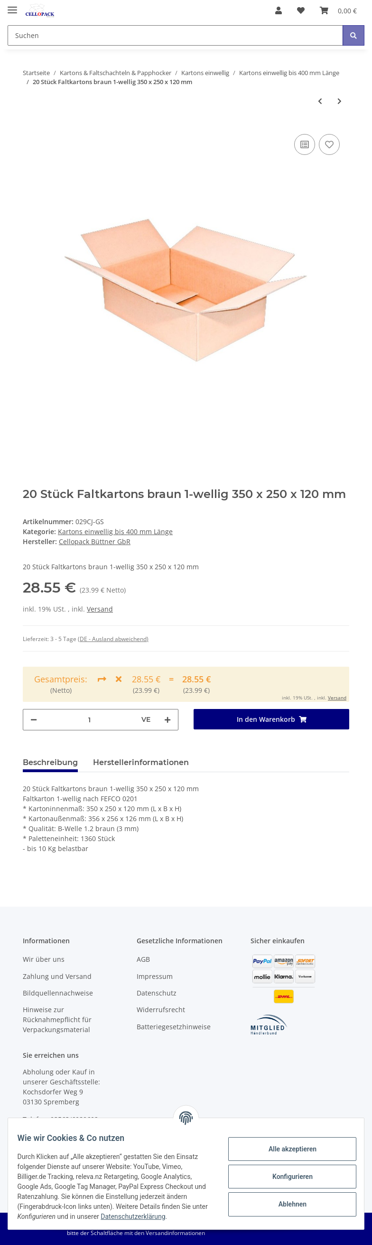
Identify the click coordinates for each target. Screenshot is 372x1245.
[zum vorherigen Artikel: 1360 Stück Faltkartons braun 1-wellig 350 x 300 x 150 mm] (320, 101)
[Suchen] (175, 35)
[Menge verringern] (33, 719)
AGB (143, 959)
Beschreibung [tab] (50, 762)
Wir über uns (44, 959)
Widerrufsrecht (161, 1009)
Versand (100, 608)
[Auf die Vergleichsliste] (304, 144)
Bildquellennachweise (58, 992)
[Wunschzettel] (300, 10)
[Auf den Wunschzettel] (329, 144)
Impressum (155, 976)
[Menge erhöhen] (167, 719)
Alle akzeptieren (286, 1144)
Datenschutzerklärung (55, 1216)
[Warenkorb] (338, 10)
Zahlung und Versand (57, 976)
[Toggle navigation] (12, 6)
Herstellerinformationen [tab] (141, 762)
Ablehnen (286, 1199)
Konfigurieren (286, 1171)
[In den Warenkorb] (271, 719)
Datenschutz (157, 992)
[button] (278, 10)
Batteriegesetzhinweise (174, 1026)
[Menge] (89, 719)
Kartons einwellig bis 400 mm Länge (115, 531)
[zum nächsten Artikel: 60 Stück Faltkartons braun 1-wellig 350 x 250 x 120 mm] (339, 101)
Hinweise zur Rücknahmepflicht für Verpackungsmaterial (57, 1019)
